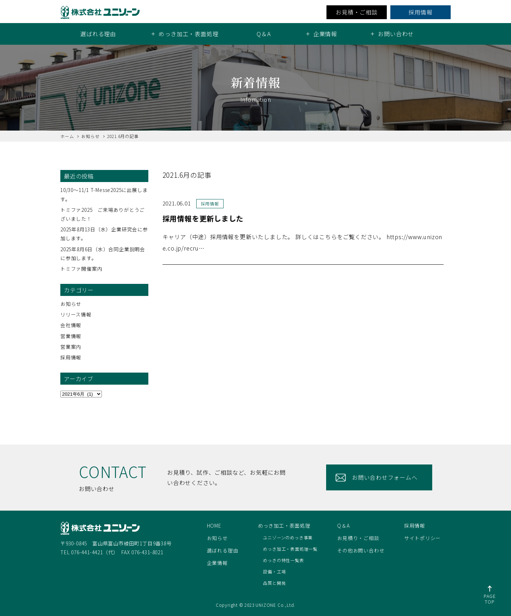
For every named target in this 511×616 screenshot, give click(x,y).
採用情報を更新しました (205, 218)
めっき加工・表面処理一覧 (290, 549)
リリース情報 (76, 314)
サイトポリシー (422, 537)
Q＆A (263, 33)
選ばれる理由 (98, 33)
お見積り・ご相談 (358, 537)
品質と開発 (274, 583)
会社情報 (70, 325)
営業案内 (70, 346)
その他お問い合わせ (360, 550)
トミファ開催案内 (81, 268)
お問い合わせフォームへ (385, 477)
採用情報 (420, 12)
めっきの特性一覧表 (283, 560)
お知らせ (70, 303)
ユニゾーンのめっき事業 (288, 537)
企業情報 (217, 562)
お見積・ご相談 (357, 12)
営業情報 (70, 336)
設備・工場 (274, 571)
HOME (214, 525)
